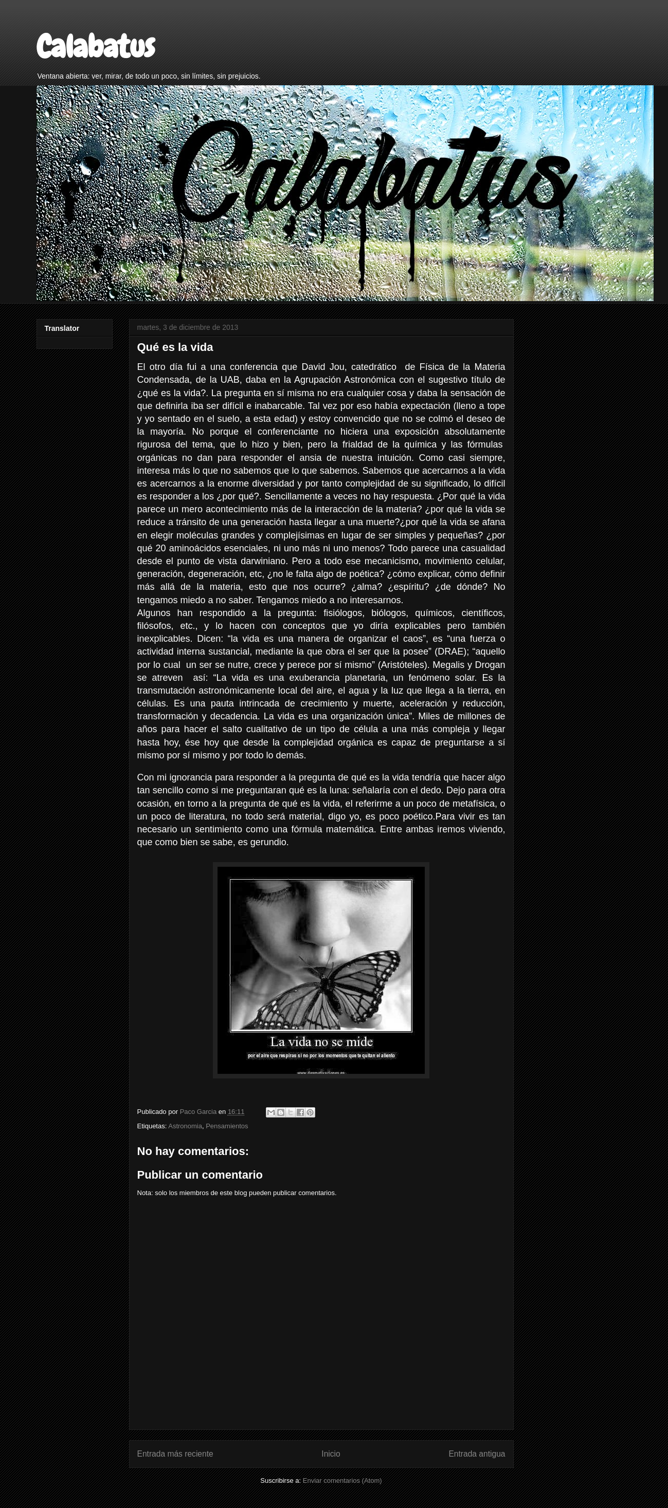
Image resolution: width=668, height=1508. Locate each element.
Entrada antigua (476, 1453)
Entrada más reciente (175, 1453)
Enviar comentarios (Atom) (342, 1480)
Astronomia (185, 1126)
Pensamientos (227, 1126)
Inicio (330, 1453)
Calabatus (96, 46)
